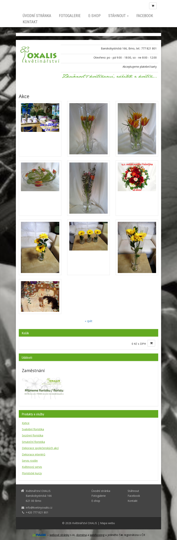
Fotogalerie (70, 15)
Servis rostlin (30, 460)
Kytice (25, 423)
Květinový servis (32, 467)
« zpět (88, 321)
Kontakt (30, 22)
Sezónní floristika (32, 435)
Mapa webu (107, 523)
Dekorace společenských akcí (40, 448)
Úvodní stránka (37, 15)
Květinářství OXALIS (84, 523)
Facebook (144, 15)
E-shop (94, 15)
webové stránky (59, 535)
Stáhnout (118, 15)
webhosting (97, 535)
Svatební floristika (33, 429)
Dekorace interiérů (33, 454)
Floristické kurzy (32, 473)
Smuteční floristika (33, 442)
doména (81, 535)
